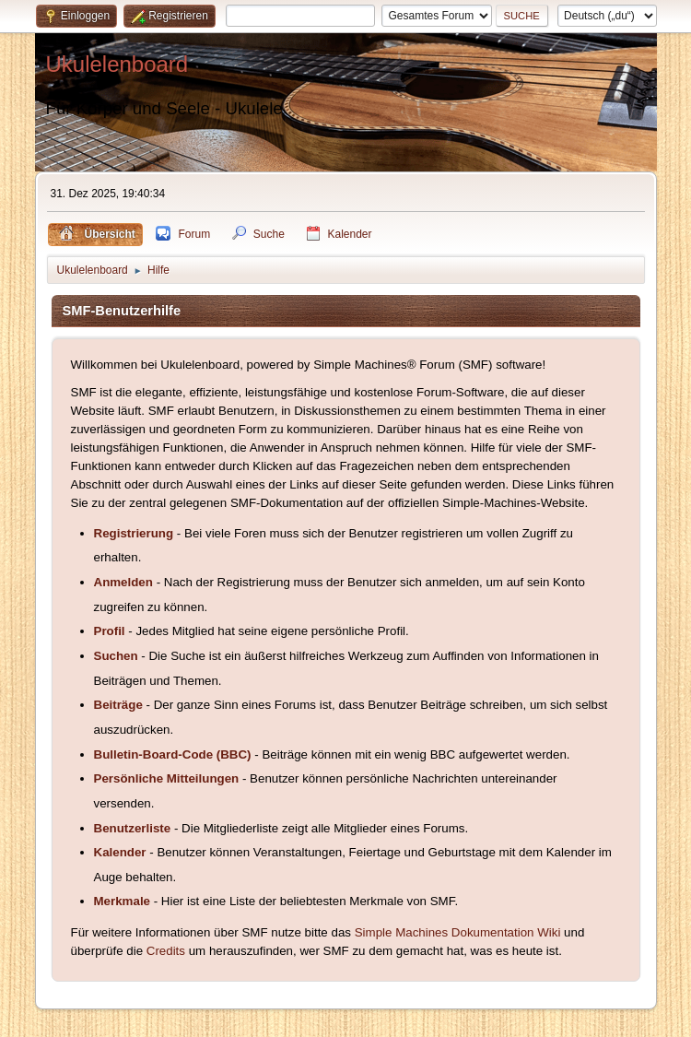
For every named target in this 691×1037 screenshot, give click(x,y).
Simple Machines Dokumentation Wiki (458, 932)
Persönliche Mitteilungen (167, 778)
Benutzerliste (132, 828)
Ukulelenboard (117, 64)
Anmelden (123, 582)
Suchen (116, 656)
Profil (109, 631)
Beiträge (118, 705)
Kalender (120, 852)
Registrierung (134, 533)
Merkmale (122, 901)
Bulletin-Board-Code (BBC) (173, 754)
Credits (165, 951)
